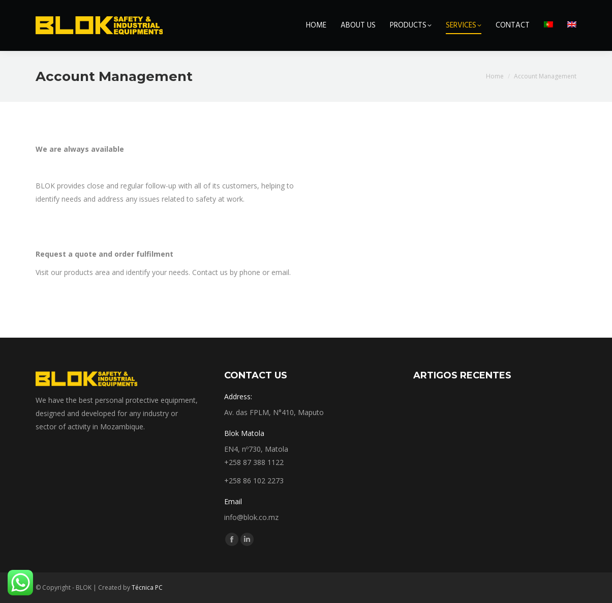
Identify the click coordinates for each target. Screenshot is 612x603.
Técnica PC (147, 587)
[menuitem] (548, 25)
